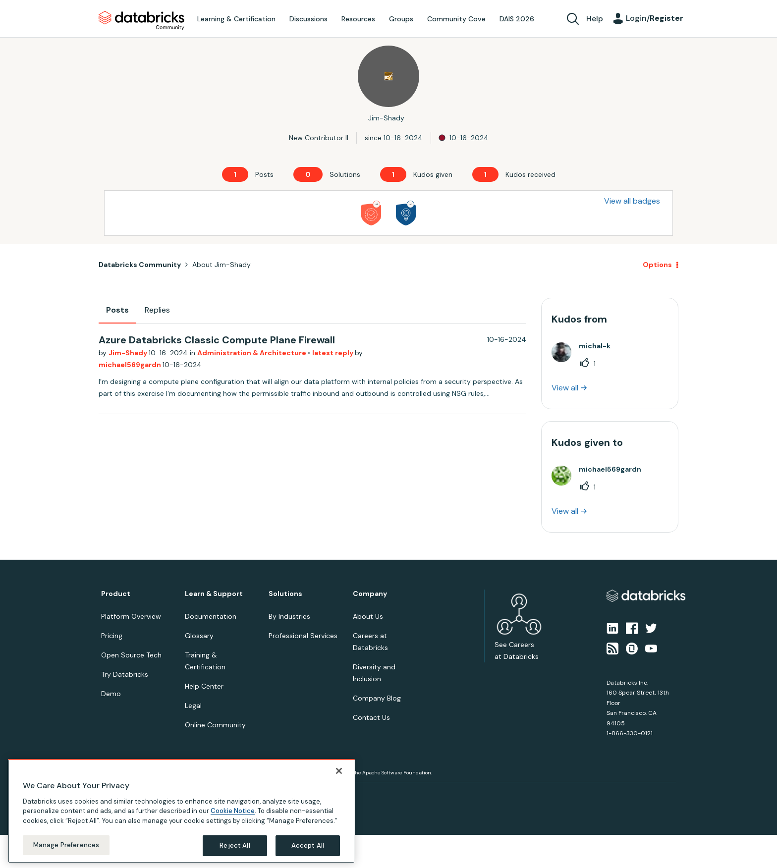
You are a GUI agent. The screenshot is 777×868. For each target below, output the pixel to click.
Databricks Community (141, 20)
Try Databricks (124, 674)
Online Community (215, 724)
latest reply (333, 352)
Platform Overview (131, 616)
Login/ (654, 18)
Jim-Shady (129, 352)
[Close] (339, 771)
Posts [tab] (117, 310)
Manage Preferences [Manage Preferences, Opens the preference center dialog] (66, 845)
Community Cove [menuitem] (456, 18)
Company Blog (377, 698)
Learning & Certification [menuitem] (236, 18)
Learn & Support (214, 594)
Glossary (199, 635)
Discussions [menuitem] (308, 18)
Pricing (111, 635)
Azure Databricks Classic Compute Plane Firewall (217, 339)
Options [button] (657, 264)
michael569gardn (131, 364)
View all (565, 387)
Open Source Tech (131, 655)
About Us (368, 616)
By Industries (289, 616)
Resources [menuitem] (358, 18)
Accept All (307, 845)
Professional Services (303, 635)
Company (370, 594)
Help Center (204, 686)
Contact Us (371, 717)
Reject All (235, 845)
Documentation (210, 616)
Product (115, 594)
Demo (111, 693)
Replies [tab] (157, 310)
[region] (181, 811)
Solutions (285, 594)
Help (594, 18)
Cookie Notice (233, 811)
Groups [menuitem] (401, 18)
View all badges (632, 201)
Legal (193, 705)
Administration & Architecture (252, 352)
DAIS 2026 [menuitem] (517, 18)
